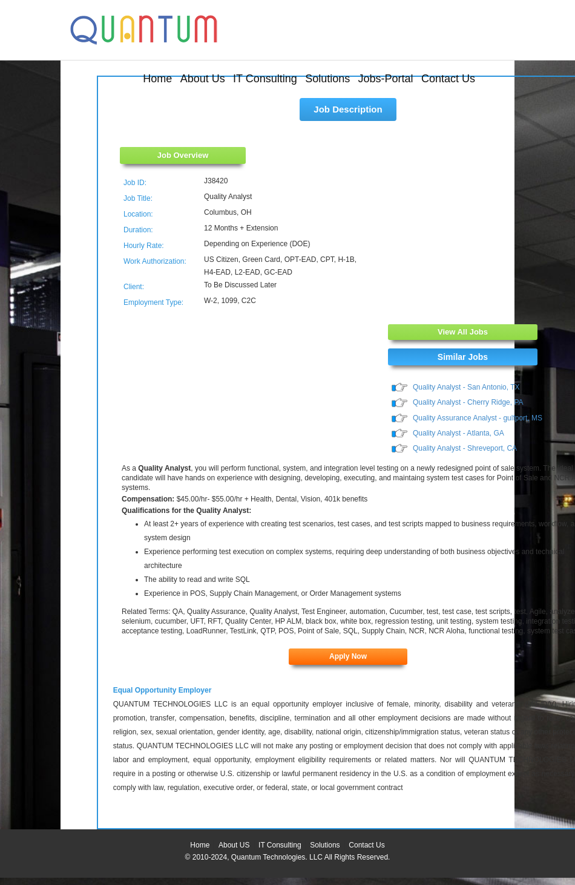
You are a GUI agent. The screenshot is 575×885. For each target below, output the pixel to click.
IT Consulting (265, 79)
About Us (202, 79)
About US (233, 845)
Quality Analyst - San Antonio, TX (466, 387)
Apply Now (348, 656)
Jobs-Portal (385, 79)
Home (157, 79)
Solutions (327, 79)
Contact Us (448, 79)
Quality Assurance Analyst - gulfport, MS (477, 418)
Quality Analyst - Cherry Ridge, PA (468, 402)
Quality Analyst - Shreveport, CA (465, 448)
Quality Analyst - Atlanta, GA (458, 433)
